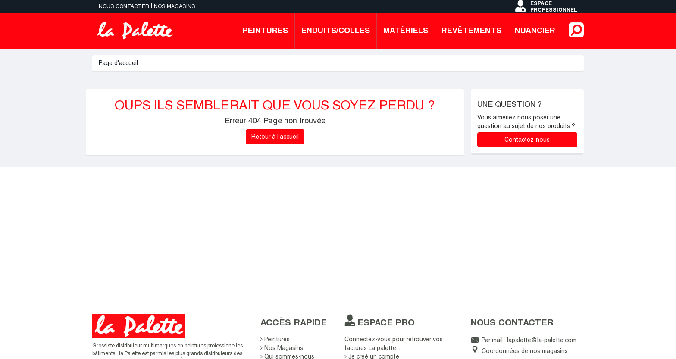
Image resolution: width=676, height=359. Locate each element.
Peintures (265, 30)
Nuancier (535, 30)
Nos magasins (174, 6)
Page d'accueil (118, 62)
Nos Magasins (281, 347)
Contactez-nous (527, 139)
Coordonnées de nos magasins (525, 350)
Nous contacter (124, 6)
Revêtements (471, 30)
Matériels (405, 30)
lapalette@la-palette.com (541, 340)
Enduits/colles (335, 30)
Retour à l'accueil (275, 136)
